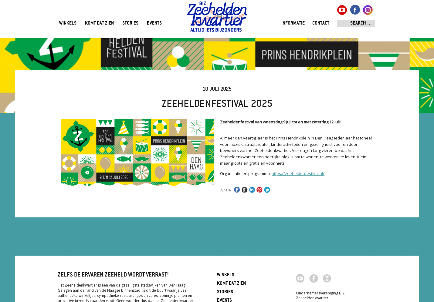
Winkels (67, 23)
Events (154, 23)
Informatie (293, 23)
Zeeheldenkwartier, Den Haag (217, 19)
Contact (320, 23)
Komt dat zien (99, 23)
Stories (130, 23)
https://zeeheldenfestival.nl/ (298, 173)
